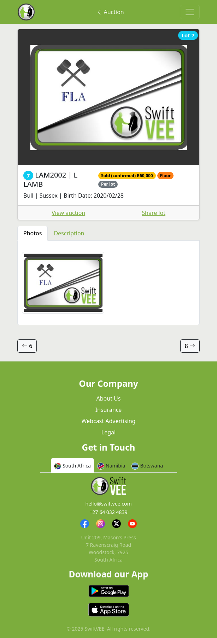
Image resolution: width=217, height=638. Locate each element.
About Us (108, 398)
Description (69, 233)
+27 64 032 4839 (108, 512)
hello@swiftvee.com (109, 503)
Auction (110, 12)
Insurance (108, 410)
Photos (32, 233)
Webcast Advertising (109, 421)
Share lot (153, 213)
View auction (68, 213)
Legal (108, 432)
